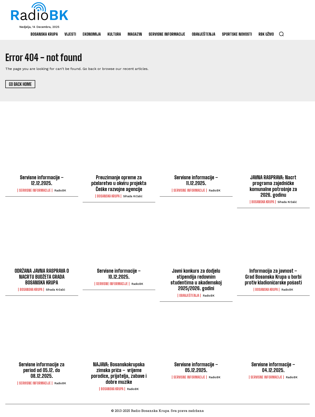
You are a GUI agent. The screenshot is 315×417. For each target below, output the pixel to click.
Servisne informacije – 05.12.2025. (196, 367)
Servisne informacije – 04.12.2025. (273, 367)
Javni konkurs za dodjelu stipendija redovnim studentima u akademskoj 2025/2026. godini (196, 279)
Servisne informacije (35, 190)
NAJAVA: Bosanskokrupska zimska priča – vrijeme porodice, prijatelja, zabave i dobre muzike (119, 373)
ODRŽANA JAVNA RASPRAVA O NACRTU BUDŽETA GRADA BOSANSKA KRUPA (42, 277)
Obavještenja (189, 295)
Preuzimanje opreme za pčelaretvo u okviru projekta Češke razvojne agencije (118, 183)
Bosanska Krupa (108, 196)
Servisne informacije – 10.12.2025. (119, 274)
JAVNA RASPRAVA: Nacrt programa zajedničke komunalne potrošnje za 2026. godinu (273, 186)
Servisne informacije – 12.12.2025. (42, 180)
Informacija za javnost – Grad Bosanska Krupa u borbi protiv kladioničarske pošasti (273, 277)
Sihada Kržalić (132, 196)
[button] (281, 34)
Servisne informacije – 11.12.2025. (196, 180)
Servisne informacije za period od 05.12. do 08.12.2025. (41, 370)
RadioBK (60, 190)
